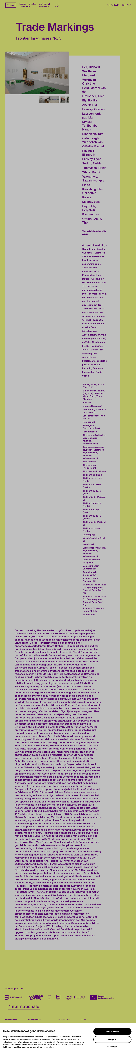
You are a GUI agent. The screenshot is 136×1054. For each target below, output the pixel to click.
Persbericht (89, 422)
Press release (90, 431)
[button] (37, 73)
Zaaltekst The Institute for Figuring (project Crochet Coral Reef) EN (94, 589)
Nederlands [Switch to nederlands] (44, 6)
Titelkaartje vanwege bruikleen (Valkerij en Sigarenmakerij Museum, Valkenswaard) (93, 453)
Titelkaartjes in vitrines (94, 471)
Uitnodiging (89, 534)
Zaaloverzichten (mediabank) (91, 567)
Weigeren (112, 1039)
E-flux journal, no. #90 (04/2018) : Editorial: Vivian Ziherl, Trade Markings (94, 395)
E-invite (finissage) (92, 406)
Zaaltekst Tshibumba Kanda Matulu (93, 610)
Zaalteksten (89, 614)
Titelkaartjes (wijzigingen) (89, 466)
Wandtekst (88, 544)
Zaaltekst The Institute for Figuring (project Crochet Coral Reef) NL (94, 600)
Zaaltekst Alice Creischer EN (90, 573)
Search (113, 5)
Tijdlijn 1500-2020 (92, 474)
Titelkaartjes (89, 461)
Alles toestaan (112, 1031)
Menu (126, 5)
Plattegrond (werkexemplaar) (91, 427)
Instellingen (112, 1046)
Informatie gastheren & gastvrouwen (94, 411)
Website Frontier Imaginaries (91, 561)
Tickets (10, 5)
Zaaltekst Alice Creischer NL (90, 580)
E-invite (87, 402)
